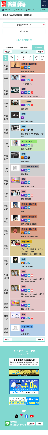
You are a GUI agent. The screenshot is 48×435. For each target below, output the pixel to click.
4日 (24, 57)
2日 (11, 57)
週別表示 (24, 47)
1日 (5, 57)
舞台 (39, 423)
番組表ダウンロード (24, 25)
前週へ (8, 52)
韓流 (31, 423)
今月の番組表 (24, 31)
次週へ (40, 52)
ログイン (30, 10)
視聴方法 (18, 10)
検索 (42, 10)
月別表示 (9, 47)
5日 (30, 57)
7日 (42, 57)
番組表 (6, 10)
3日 (18, 57)
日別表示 (38, 47)
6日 (36, 57)
